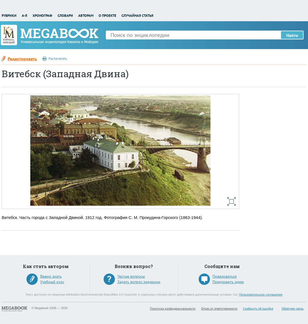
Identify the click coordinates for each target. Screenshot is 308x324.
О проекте (107, 15)
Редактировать (22, 58)
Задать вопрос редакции (138, 281)
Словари (65, 15)
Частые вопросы (131, 276)
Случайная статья (137, 15)
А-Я (24, 15)
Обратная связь (293, 308)
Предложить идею (228, 281)
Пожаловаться (224, 276)
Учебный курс (52, 281)
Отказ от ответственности (219, 308)
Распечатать (57, 58)
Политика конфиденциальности (173, 308)
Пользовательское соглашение (260, 294)
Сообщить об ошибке (258, 308)
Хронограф (42, 15)
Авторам (85, 15)
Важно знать (51, 276)
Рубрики (9, 15)
